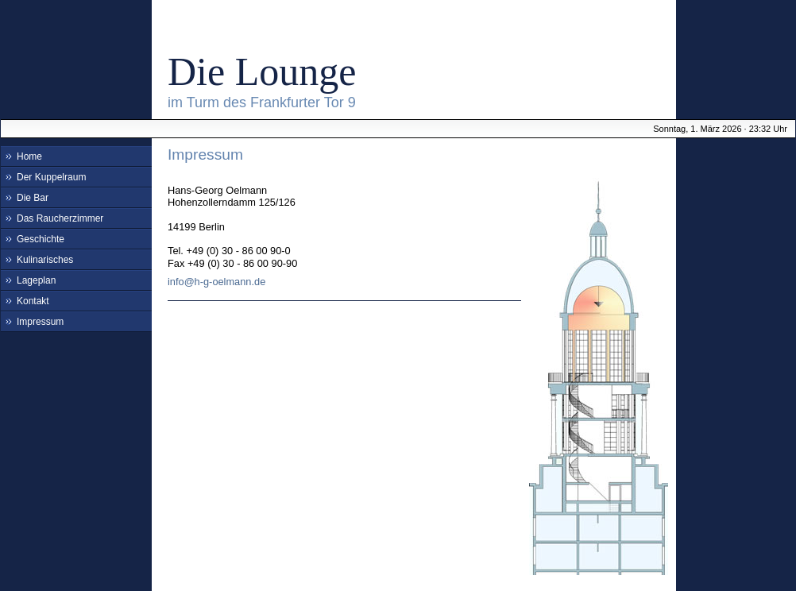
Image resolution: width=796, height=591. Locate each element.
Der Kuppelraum (51, 177)
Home (29, 156)
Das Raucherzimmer (60, 218)
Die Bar (32, 197)
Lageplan (36, 280)
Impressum (40, 321)
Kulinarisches (45, 259)
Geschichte (40, 239)
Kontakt (33, 301)
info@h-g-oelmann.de (216, 282)
